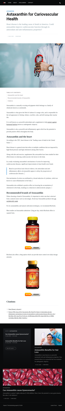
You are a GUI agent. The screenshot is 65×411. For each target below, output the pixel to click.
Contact (30, 2)
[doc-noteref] (11, 143)
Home (9, 2)
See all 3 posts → (11, 348)
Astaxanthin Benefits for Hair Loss (15, 341)
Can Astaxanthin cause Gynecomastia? (17, 334)
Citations (10, 101)
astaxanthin (10, 11)
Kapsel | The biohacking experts (11, 405)
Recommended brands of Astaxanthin (19, 98)
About (15, 2)
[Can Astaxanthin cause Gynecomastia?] (32, 377)
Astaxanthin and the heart (15, 95)
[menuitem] (9, 3)
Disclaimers (22, 2)
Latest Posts (54, 405)
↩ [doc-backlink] (20, 309)
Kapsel (60, 405)
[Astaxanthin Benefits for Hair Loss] (48, 336)
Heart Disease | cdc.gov (14, 309)
